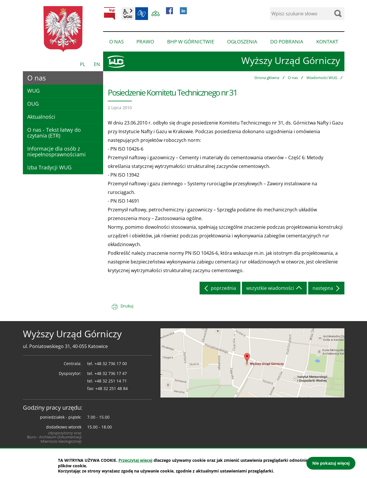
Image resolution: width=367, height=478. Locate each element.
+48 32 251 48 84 (111, 388)
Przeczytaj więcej (135, 460)
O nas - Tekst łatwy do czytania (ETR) (54, 132)
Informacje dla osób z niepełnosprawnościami (56, 151)
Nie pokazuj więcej (331, 463)
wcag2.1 (127, 13)
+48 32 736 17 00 (110, 363)
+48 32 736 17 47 (110, 373)
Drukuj (127, 306)
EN (97, 64)
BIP (109, 13)
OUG (33, 103)
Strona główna (266, 77)
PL (82, 64)
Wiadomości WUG (321, 77)
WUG (33, 90)
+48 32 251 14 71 (110, 381)
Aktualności (41, 116)
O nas (293, 77)
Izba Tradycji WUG (49, 167)
